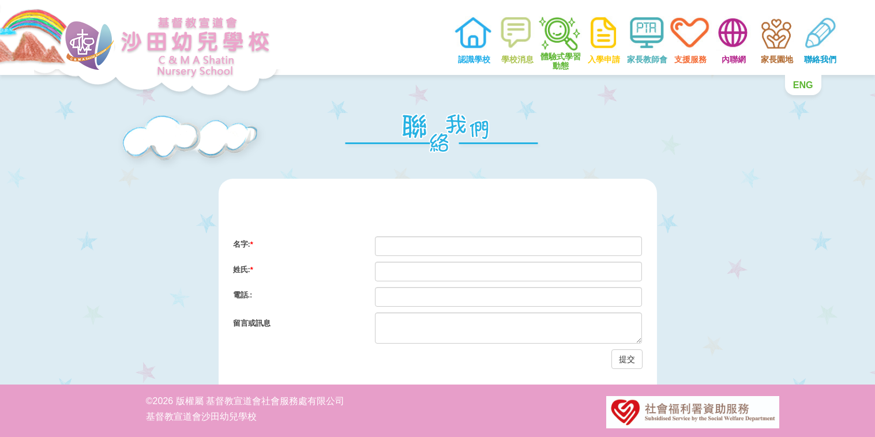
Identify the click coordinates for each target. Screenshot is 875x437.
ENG (803, 85)
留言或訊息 (252, 323)
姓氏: (243, 269)
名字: (243, 244)
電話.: (243, 295)
